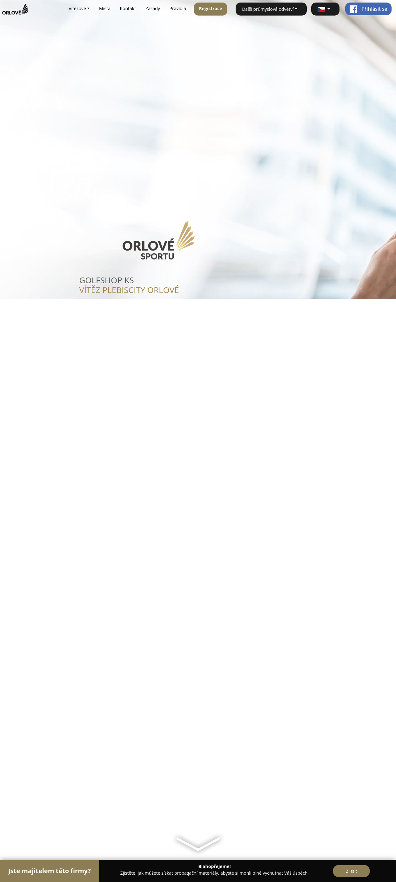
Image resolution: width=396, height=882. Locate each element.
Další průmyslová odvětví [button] (268, 9)
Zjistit (351, 871)
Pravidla (178, 8)
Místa (105, 8)
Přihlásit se (368, 9)
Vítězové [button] (77, 8)
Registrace (210, 8)
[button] (325, 9)
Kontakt (128, 8)
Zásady (152, 8)
